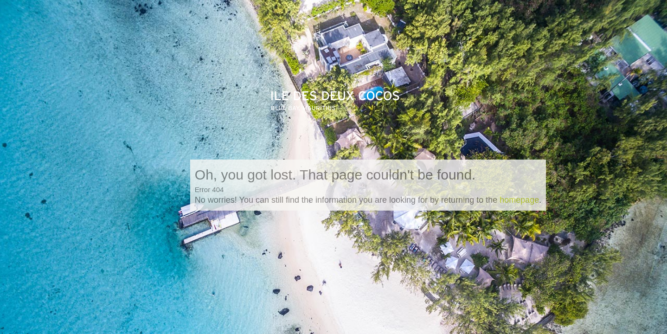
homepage (519, 200)
